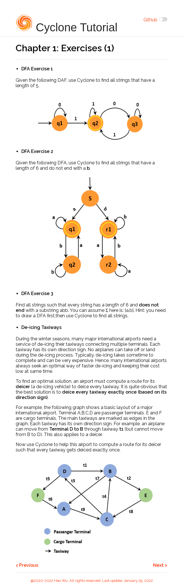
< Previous (27, 565)
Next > (160, 565)
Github (150, 19)
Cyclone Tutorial (67, 24)
